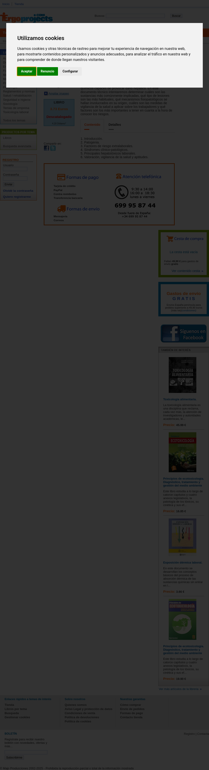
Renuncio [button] (47, 71)
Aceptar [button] (26, 71)
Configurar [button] (70, 71)
